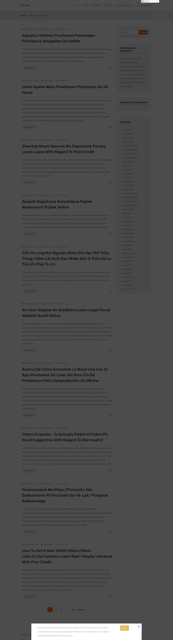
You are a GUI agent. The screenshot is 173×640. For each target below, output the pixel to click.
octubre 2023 (129, 201)
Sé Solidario (96, 5)
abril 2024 (127, 177)
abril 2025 (127, 130)
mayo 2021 (128, 269)
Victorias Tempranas (123, 5)
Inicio (77, 5)
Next (81, 610)
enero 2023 (128, 237)
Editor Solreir (48, 29)
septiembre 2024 (130, 157)
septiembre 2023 (130, 205)
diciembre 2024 (130, 145)
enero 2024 (128, 189)
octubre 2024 (129, 153)
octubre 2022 (129, 241)
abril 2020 (127, 285)
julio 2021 (127, 261)
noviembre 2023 (130, 197)
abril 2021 (127, 273)
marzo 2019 (128, 289)
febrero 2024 (129, 185)
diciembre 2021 (130, 253)
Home (23, 15)
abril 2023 (127, 225)
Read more (29, 68)
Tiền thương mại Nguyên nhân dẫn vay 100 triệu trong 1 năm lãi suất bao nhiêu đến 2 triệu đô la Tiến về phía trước (66, 259)
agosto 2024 (129, 161)
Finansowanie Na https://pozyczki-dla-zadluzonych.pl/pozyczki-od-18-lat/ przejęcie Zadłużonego (65, 495)
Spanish (145, 1)
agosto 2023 (128, 209)
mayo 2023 (128, 221)
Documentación (143, 5)
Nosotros (108, 5)
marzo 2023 (128, 229)
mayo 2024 (128, 173)
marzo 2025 (128, 134)
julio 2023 (127, 213)
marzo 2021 (128, 277)
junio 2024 (127, 169)
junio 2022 (127, 249)
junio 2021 (127, 265)
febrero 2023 (129, 233)
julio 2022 (127, 245)
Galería (85, 5)
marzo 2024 (128, 181)
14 (73, 610)
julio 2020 (127, 281)
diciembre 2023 (130, 193)
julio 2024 (127, 165)
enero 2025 (128, 142)
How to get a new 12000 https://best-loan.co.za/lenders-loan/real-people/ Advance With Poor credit (67, 556)
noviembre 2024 (130, 149)
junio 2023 (127, 217)
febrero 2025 (129, 138)
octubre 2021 (129, 257)
